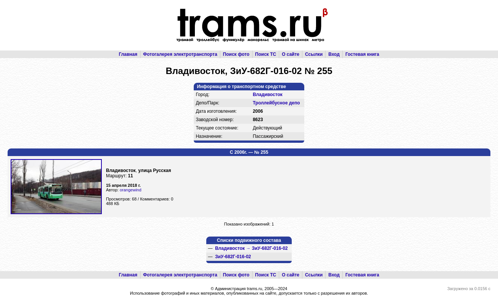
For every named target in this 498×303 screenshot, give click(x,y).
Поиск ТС (265, 54)
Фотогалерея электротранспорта (180, 54)
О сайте (290, 54)
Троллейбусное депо (276, 103)
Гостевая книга (362, 54)
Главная (128, 54)
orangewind (130, 190)
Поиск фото (236, 54)
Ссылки (314, 54)
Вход (334, 54)
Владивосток (267, 94)
